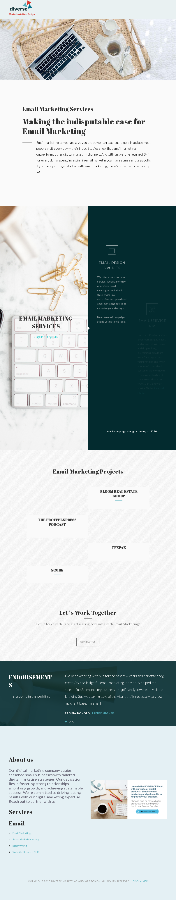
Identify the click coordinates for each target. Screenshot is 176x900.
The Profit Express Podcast (71, 524)
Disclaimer (140, 881)
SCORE (71, 572)
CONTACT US (88, 648)
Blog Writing (20, 845)
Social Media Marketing (26, 839)
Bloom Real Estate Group (105, 495)
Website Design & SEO (26, 851)
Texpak (105, 549)
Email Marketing (22, 833)
